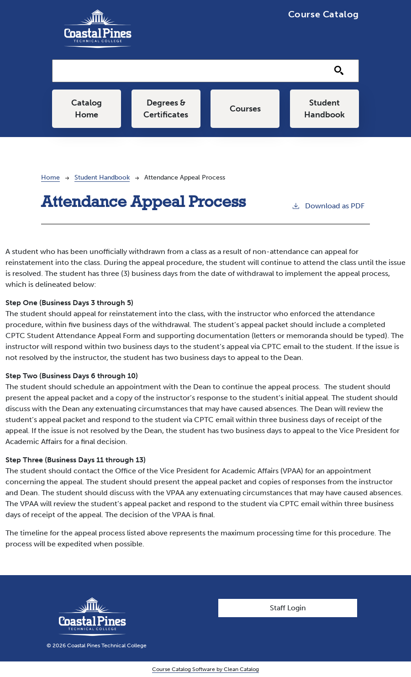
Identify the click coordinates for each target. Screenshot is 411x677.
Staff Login (288, 607)
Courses (245, 109)
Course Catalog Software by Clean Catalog (205, 669)
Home (50, 177)
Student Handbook (324, 109)
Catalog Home (86, 109)
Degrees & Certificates (165, 109)
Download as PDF (327, 205)
